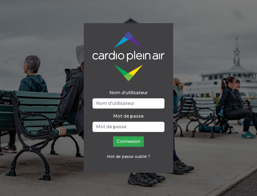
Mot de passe (128, 116)
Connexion (128, 141)
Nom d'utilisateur (128, 92)
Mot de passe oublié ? (128, 156)
